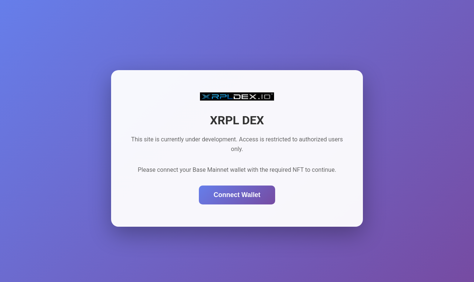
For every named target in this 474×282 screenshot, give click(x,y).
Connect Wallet (237, 195)
